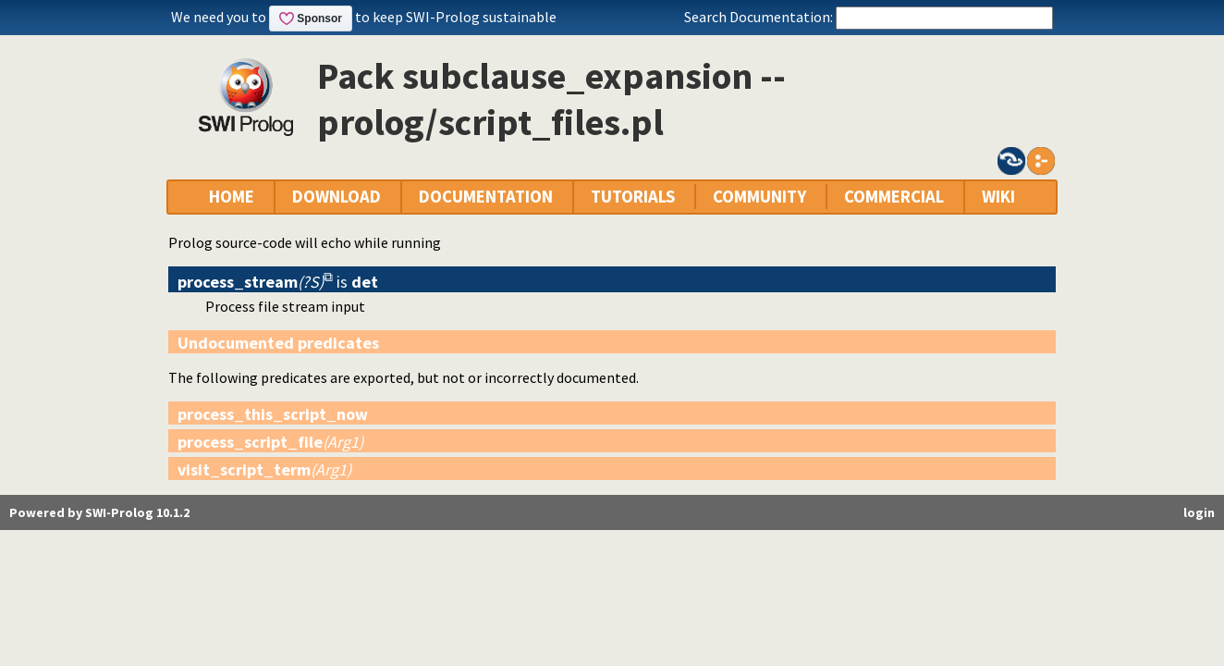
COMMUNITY (759, 196)
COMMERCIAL (894, 196)
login (1199, 512)
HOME (231, 196)
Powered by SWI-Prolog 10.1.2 (99, 512)
